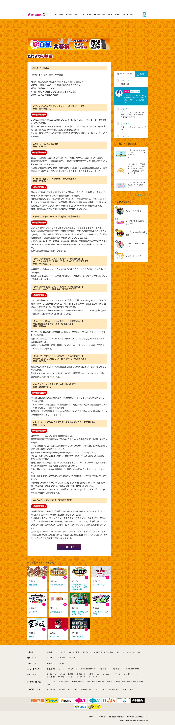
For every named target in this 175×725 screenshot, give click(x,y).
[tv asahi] (37, 14)
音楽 (76, 14)
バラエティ (68, 14)
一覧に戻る (69, 547)
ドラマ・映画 (58, 14)
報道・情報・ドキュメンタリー (103, 14)
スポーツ (117, 14)
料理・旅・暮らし (128, 14)
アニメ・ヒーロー (85, 14)
